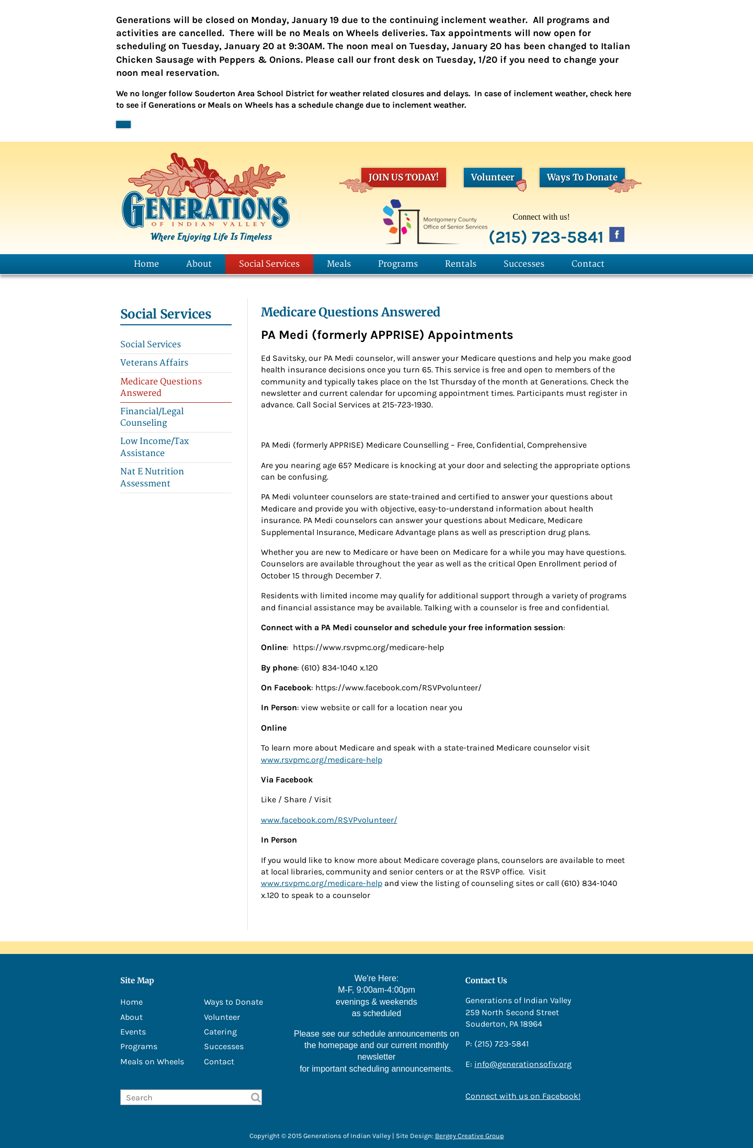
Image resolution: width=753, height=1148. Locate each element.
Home (146, 264)
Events (133, 1032)
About (199, 264)
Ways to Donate (233, 1002)
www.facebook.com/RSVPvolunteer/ (329, 820)
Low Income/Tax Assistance (154, 447)
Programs (398, 264)
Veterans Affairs (154, 363)
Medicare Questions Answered (161, 388)
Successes (524, 264)
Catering (220, 1032)
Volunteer (496, 179)
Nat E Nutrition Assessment (152, 477)
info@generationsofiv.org (523, 1064)
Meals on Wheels (152, 1061)
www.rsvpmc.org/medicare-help (321, 760)
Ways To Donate (586, 179)
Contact (588, 264)
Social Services (269, 264)
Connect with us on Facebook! (522, 1096)
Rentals (460, 264)
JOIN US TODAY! (400, 179)
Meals (339, 264)
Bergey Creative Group (469, 1136)
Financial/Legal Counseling (152, 417)
